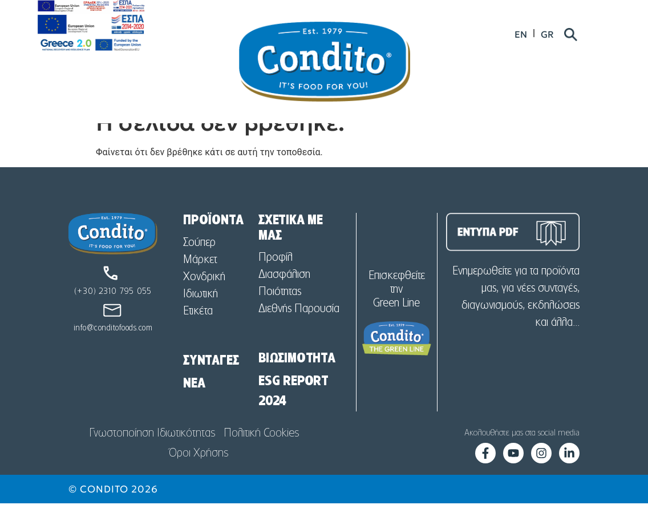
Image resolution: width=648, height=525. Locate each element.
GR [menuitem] (583, 35)
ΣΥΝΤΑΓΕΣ (210, 382)
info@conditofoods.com (113, 350)
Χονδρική (204, 298)
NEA (194, 405)
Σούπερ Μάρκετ (200, 273)
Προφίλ (275, 279)
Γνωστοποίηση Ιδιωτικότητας (152, 455)
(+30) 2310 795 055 (113, 313)
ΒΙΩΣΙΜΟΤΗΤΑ (296, 380)
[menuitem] (557, 35)
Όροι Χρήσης (198, 474)
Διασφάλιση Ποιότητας (284, 304)
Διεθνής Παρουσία (298, 330)
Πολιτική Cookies (261, 455)
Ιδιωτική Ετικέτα (200, 324)
